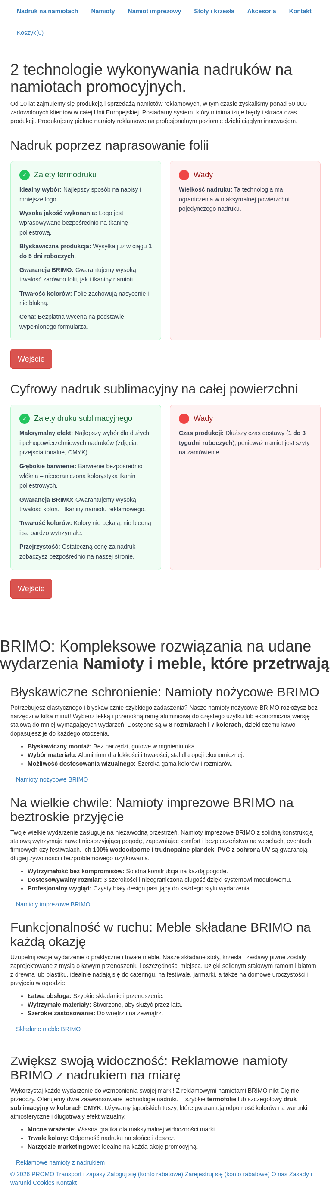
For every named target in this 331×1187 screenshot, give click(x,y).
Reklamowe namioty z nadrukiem (60, 1162)
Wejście (31, 359)
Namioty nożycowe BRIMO (52, 779)
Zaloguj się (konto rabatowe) (146, 1174)
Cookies (44, 1182)
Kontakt (66, 1182)
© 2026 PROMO (32, 1174)
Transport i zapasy (81, 1174)
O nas (279, 1174)
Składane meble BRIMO (48, 1029)
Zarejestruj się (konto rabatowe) (228, 1174)
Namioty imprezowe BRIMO (53, 904)
